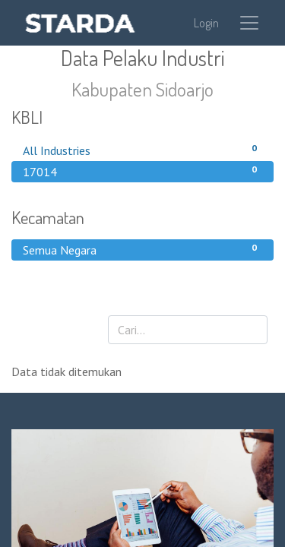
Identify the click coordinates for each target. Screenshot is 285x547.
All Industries (142, 149)
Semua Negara (142, 249)
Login (206, 22)
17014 (142, 171)
